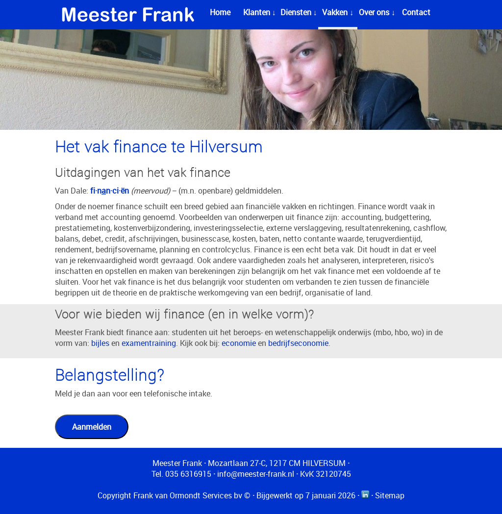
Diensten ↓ (298, 12)
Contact (416, 12)
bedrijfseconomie (298, 343)
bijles (100, 343)
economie (239, 343)
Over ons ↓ (377, 12)
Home (220, 12)
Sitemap (389, 495)
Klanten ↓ (259, 12)
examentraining (149, 343)
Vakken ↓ (337, 12)
